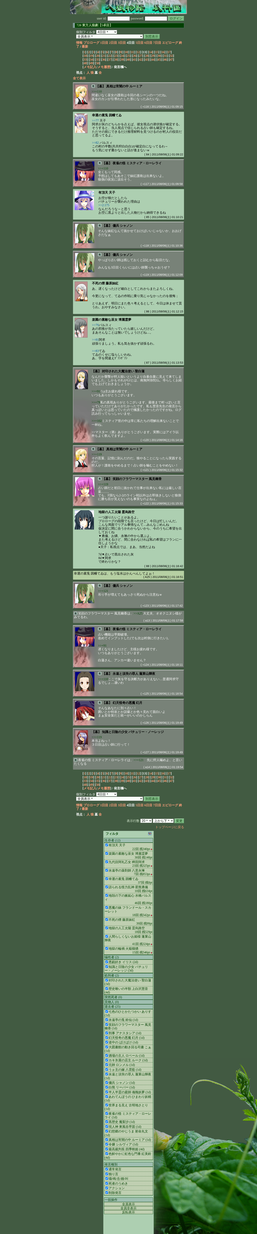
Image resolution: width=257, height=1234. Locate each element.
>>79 (95, 325)
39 (122, 59)
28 (146, 55)
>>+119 (97, 454)
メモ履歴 (103, 67)
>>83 (95, 351)
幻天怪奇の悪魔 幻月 (127, 702)
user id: (113, 18)
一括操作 (111, 1199)
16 (162, 52)
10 (126, 52)
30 (159, 55)
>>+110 (97, 91)
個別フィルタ (85, 32)
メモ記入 (90, 67)
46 (165, 59)
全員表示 (128, 1204)
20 (97, 55)
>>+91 (96, 391)
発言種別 (111, 1164)
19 (91, 55)
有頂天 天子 (106, 192)
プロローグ (91, 42)
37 (109, 59)
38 (116, 59)
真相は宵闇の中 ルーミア (124, 86)
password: (149, 18)
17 (169, 52)
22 (109, 55)
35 (97, 59)
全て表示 (79, 78)
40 (128, 59)
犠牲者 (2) (112, 957)
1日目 (104, 42)
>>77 (95, 120)
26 (134, 55)
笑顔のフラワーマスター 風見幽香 (137, 479)
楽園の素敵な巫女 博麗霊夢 (111, 319)
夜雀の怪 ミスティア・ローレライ (137, 163)
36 (103, 59)
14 (150, 52)
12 (138, 52)
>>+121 (103, 591)
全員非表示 (128, 1208)
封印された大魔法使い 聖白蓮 (123, 371)
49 (91, 63)
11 (132, 52)
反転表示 (128, 1212)
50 (97, 63)
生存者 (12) (112, 840)
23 (116, 55)
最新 (85, 46)
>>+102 (97, 421)
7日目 (157, 42)
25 (128, 55)
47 (171, 59)
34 (91, 59)
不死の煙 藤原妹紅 (105, 283)
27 (140, 55)
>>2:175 (103, 205)
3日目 (122, 42)
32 (171, 55)
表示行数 (133, 821)
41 (134, 59)
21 (103, 55)
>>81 (95, 339)
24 (122, 55)
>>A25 (138, 613)
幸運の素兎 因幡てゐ (107, 115)
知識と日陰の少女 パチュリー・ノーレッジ (133, 732)
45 (159, 59)
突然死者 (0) (113, 997)
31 (165, 55)
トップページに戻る (169, 827)
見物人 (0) (112, 1002)
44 (153, 59)
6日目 (148, 42)
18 (85, 55)
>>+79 (96, 402)
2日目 (113, 42)
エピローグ (170, 42)
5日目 (140, 42)
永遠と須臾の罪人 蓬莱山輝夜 (134, 673)
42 (140, 59)
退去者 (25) (112, 1006)
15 (156, 52)
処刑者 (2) (112, 975)
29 (153, 55)
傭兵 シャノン (123, 225)
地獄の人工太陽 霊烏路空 (116, 512)
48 (85, 63)
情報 (79, 42)
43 (146, 59)
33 (85, 59)
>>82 (95, 142)
